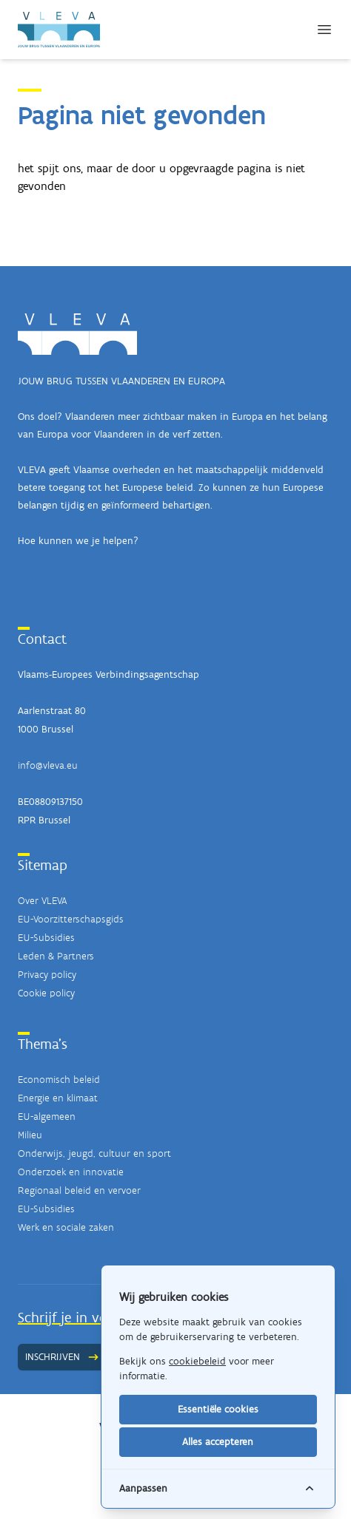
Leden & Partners (56, 956)
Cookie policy (46, 993)
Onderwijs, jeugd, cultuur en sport (94, 1153)
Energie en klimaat (58, 1098)
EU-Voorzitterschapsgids (71, 919)
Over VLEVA (42, 900)
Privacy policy (47, 974)
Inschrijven (62, 1356)
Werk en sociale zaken (66, 1227)
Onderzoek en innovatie (71, 1172)
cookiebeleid (197, 1361)
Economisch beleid (59, 1079)
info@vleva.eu (48, 765)
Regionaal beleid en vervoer (79, 1190)
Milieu (30, 1135)
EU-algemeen (47, 1116)
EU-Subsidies (46, 937)
